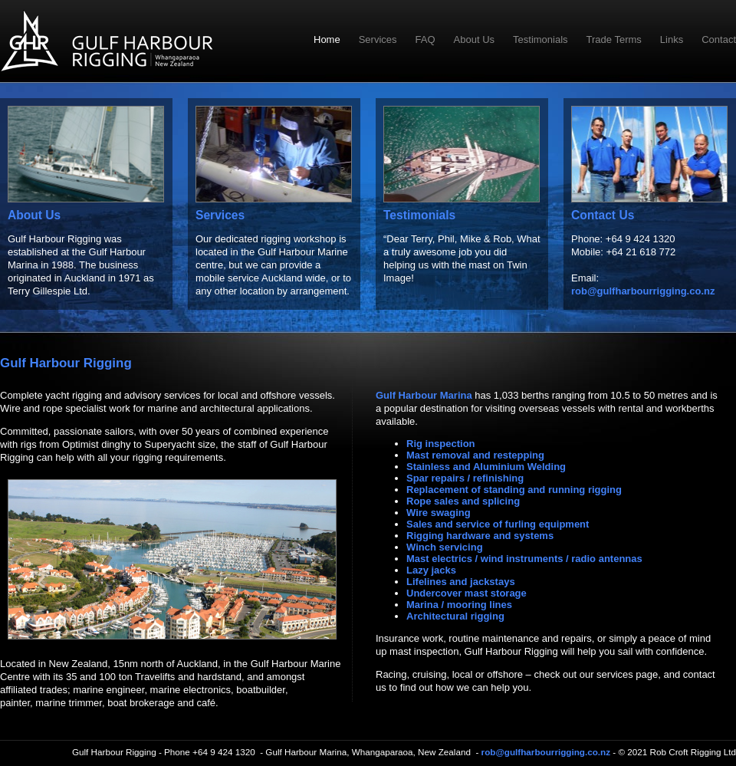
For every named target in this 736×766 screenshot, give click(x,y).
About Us (474, 39)
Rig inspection (440, 443)
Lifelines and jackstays (460, 581)
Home (327, 39)
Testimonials (540, 39)
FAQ (425, 39)
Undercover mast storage (466, 593)
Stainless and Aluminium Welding (486, 466)
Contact (719, 39)
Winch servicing (444, 547)
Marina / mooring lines (459, 604)
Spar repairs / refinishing (465, 478)
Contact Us (602, 215)
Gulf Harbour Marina (424, 395)
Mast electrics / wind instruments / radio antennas (524, 558)
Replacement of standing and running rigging (514, 489)
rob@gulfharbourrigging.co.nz (643, 291)
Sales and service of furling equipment (497, 524)
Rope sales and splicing (463, 501)
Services (378, 39)
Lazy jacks (431, 570)
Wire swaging (438, 512)
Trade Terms (614, 39)
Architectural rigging (455, 616)
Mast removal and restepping (475, 455)
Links (671, 39)
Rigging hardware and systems (480, 535)
